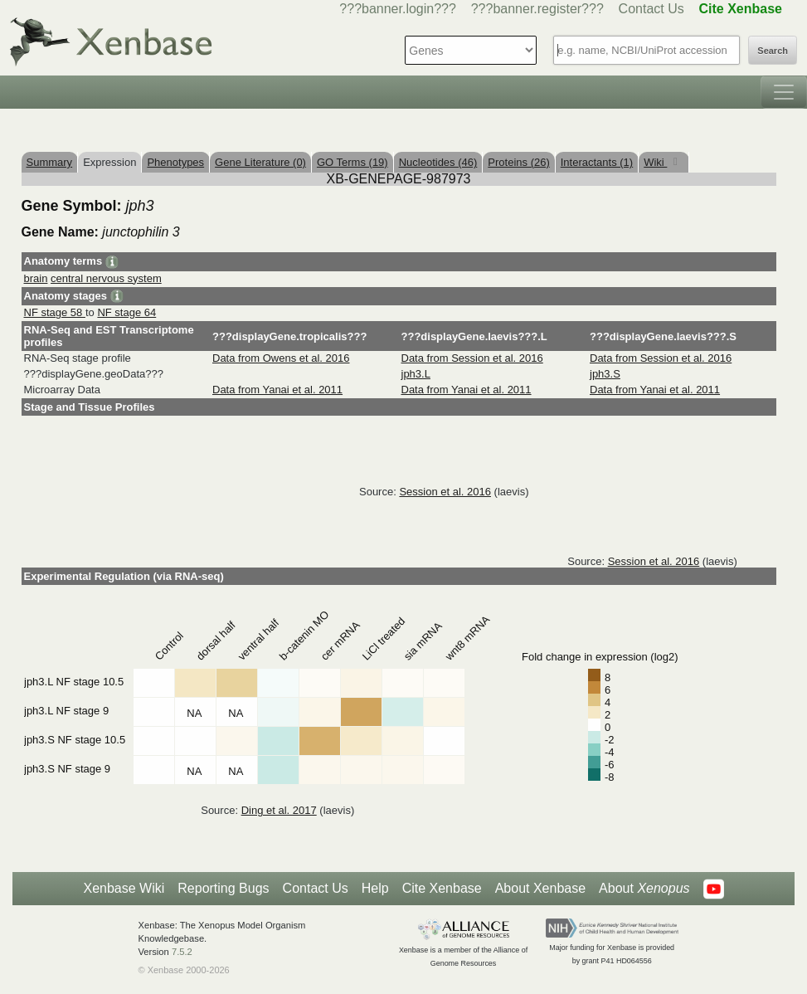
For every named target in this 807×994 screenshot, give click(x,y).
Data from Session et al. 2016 (472, 358)
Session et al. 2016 (445, 491)
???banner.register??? (537, 9)
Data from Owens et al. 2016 (280, 358)
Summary (50, 162)
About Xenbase (540, 888)
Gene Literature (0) (260, 162)
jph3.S (605, 374)
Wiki (655, 162)
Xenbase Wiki (123, 888)
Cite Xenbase (442, 888)
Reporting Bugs (223, 888)
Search (772, 51)
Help (375, 888)
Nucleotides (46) (438, 162)
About (644, 888)
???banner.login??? (397, 9)
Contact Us (651, 9)
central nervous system (106, 278)
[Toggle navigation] (784, 92)
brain (36, 278)
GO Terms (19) (352, 162)
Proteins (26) (518, 162)
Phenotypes (175, 162)
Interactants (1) (597, 162)
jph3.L (415, 374)
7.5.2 (182, 952)
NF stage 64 (126, 312)
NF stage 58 (54, 312)
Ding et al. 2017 (279, 810)
